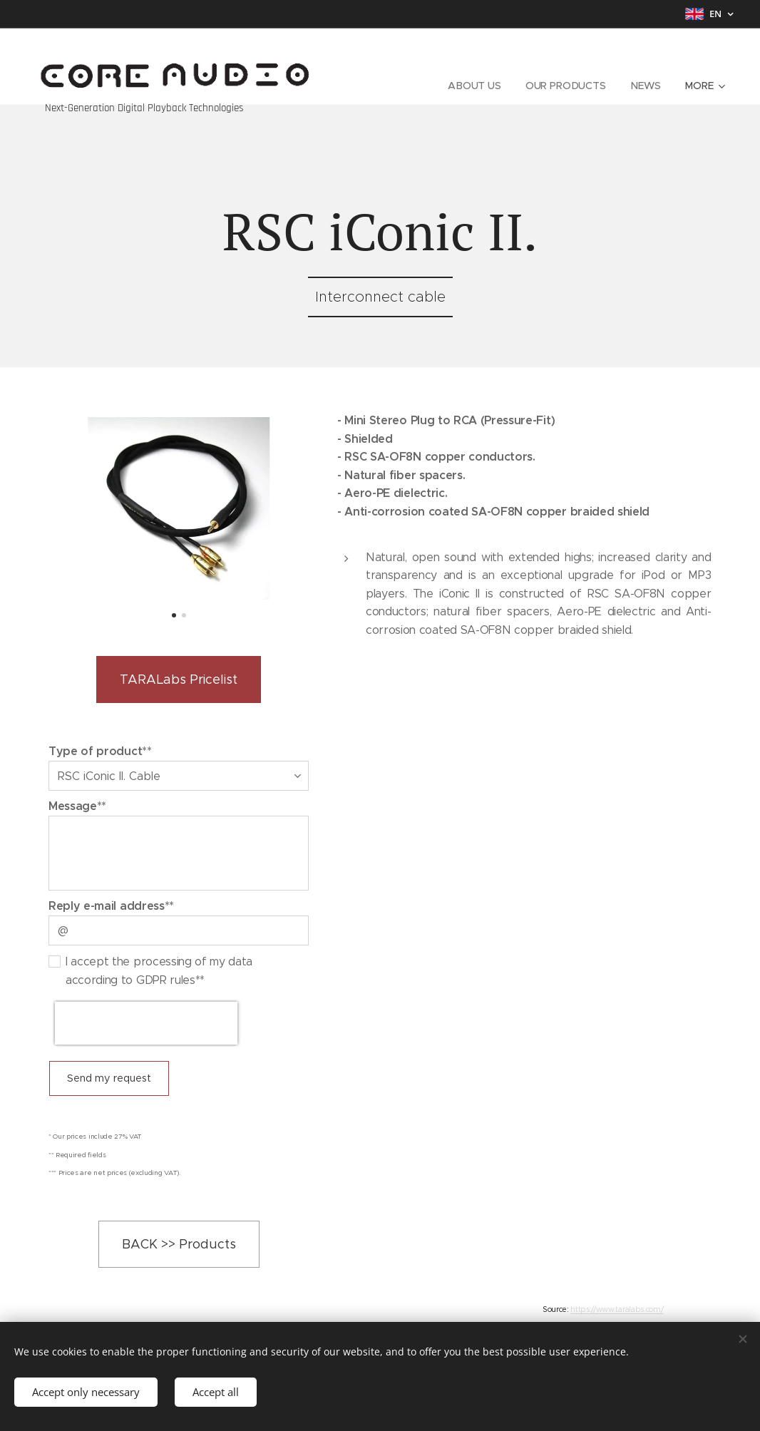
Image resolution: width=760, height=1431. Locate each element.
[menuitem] (474, 85)
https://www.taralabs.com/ (616, 1309)
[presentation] (146, 1023)
